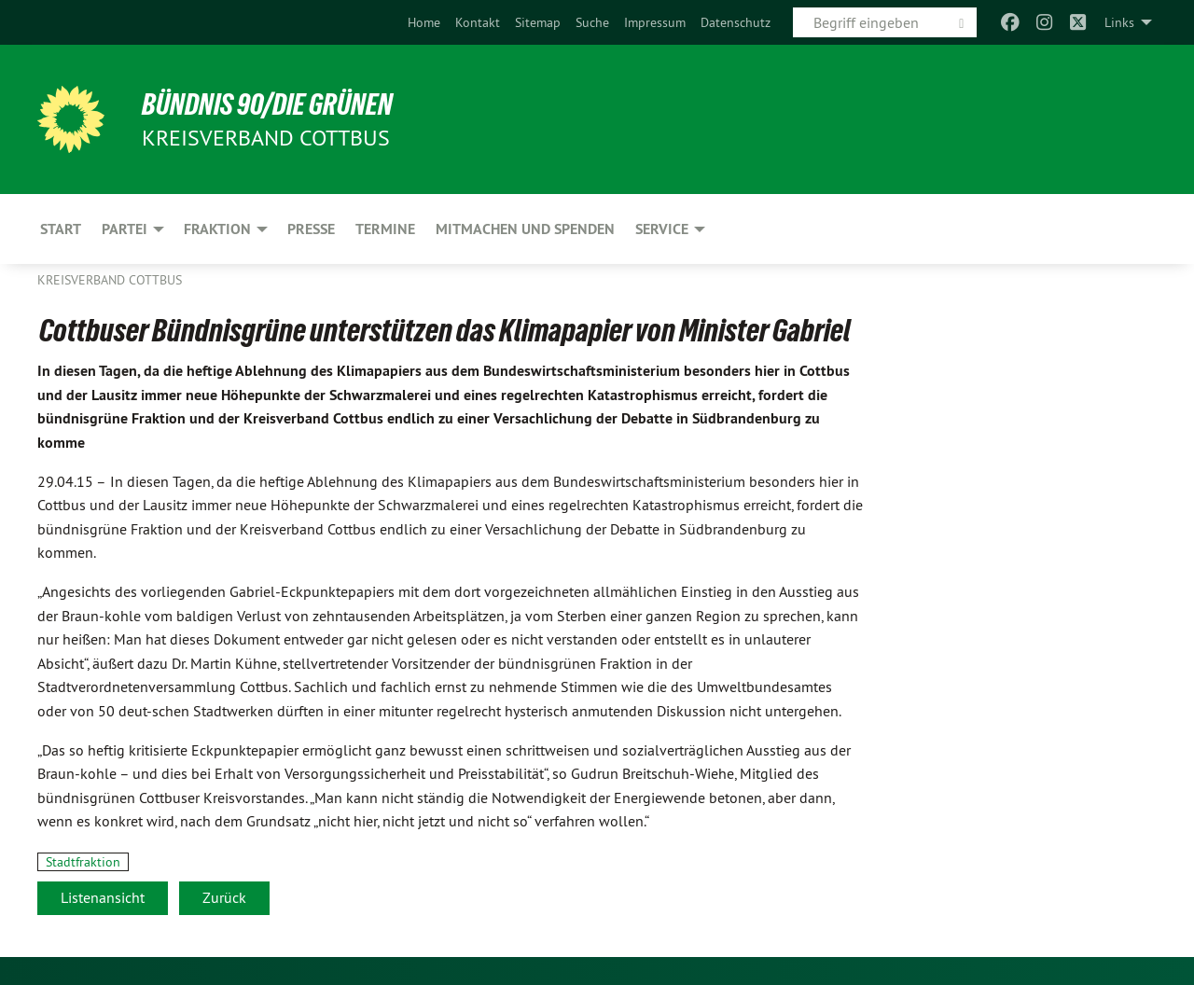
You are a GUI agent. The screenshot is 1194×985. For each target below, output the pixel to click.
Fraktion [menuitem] (217, 229)
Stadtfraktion (83, 861)
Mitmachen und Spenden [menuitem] (525, 229)
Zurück (224, 897)
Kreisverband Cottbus (109, 279)
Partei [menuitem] (124, 229)
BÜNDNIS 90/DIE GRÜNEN (267, 104)
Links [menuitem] (1119, 22)
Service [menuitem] (661, 229)
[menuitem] (424, 22)
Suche (592, 22)
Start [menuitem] (60, 229)
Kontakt (477, 22)
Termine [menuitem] (385, 229)
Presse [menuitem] (311, 229)
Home (424, 22)
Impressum (655, 22)
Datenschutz (736, 22)
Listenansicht (103, 897)
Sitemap (538, 22)
